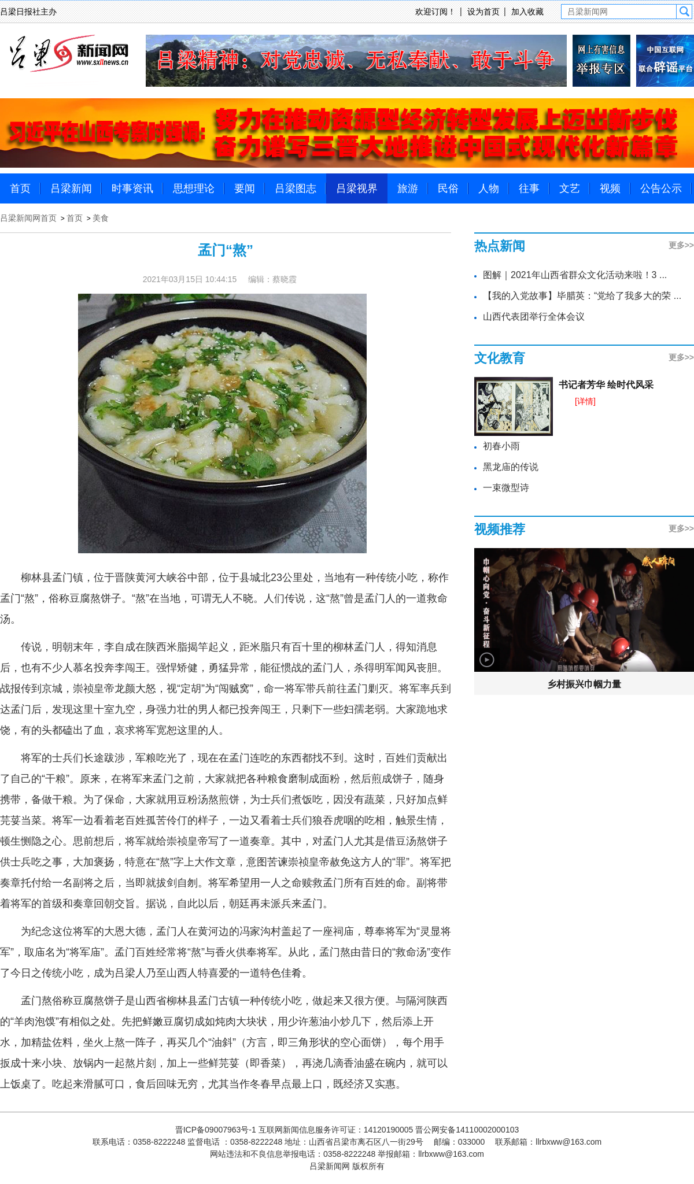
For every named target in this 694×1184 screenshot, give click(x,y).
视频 (610, 188)
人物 (488, 188)
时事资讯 (132, 188)
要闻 (244, 188)
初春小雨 (501, 446)
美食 (101, 218)
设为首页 (483, 11)
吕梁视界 (357, 188)
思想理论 (194, 188)
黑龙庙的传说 (510, 467)
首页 (20, 188)
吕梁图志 (295, 188)
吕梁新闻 (71, 188)
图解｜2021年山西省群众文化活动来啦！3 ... (575, 275)
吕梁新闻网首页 (28, 218)
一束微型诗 (506, 488)
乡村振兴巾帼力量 (584, 684)
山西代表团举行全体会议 (534, 316)
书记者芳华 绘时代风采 (606, 385)
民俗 (448, 188)
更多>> (681, 245)
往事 (529, 188)
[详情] (585, 401)
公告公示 (661, 188)
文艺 (569, 188)
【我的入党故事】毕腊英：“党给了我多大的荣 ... (582, 296)
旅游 (407, 188)
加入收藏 (527, 11)
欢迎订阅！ (435, 11)
